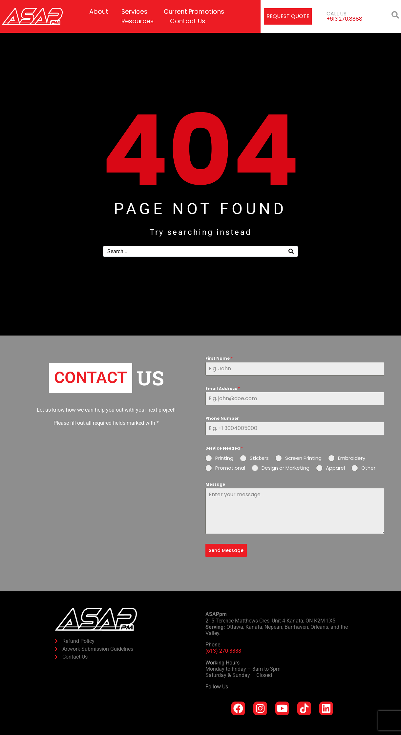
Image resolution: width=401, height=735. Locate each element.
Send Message (226, 550)
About (98, 11)
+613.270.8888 (344, 19)
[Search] (291, 251)
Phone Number (222, 418)
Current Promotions (194, 11)
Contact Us (187, 21)
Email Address (222, 388)
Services (134, 11)
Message (215, 484)
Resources (137, 21)
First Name (219, 358)
